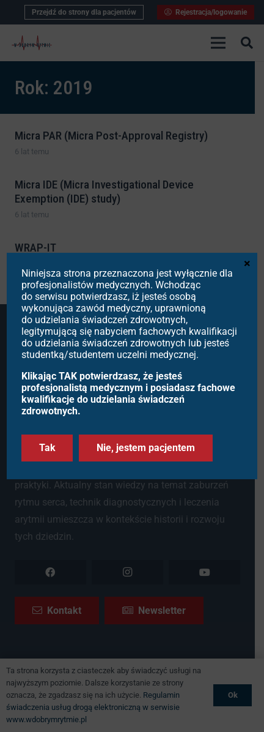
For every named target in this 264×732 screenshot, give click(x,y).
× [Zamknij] (247, 262)
